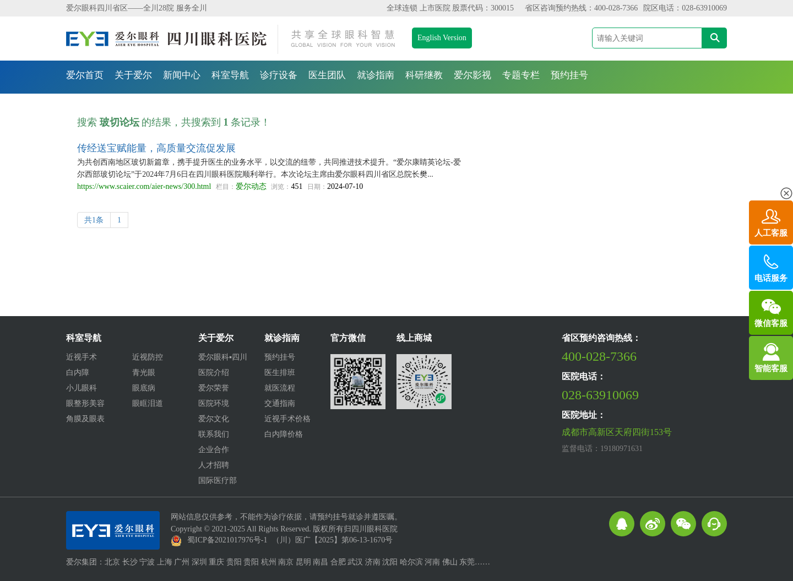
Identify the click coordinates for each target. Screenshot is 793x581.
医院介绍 (213, 372)
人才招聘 (213, 465)
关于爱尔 (133, 75)
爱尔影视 (472, 75)
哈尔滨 (411, 562)
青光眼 (143, 372)
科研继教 (424, 75)
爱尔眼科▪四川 (222, 357)
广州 (181, 562)
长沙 (130, 562)
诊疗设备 (278, 75)
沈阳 (390, 562)
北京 (112, 562)
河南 (432, 562)
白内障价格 (283, 434)
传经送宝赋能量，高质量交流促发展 (156, 148)
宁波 (147, 562)
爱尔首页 (85, 75)
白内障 (77, 372)
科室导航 (230, 75)
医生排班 (279, 372)
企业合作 (213, 450)
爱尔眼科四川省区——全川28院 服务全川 (136, 8)
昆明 (303, 562)
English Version (441, 38)
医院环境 (213, 403)
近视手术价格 (287, 419)
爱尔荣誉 (213, 388)
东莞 (467, 562)
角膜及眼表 (85, 419)
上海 (164, 562)
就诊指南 (375, 75)
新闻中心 (181, 75)
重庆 (216, 562)
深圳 (199, 562)
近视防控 (147, 357)
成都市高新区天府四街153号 (617, 432)
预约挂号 (569, 75)
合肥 (338, 562)
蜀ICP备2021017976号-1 (227, 540)
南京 (286, 562)
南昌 (320, 562)
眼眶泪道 (147, 403)
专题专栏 (521, 75)
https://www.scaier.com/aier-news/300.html (144, 186)
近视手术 (81, 357)
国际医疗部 (217, 480)
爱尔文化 (213, 419)
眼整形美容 (85, 403)
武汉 (355, 562)
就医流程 (279, 388)
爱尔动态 (251, 186)
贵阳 (234, 562)
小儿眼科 (81, 388)
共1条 (94, 220)
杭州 (268, 562)
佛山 (450, 562)
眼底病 (143, 388)
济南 (373, 562)
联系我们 (213, 434)
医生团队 (327, 75)
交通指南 (279, 403)
